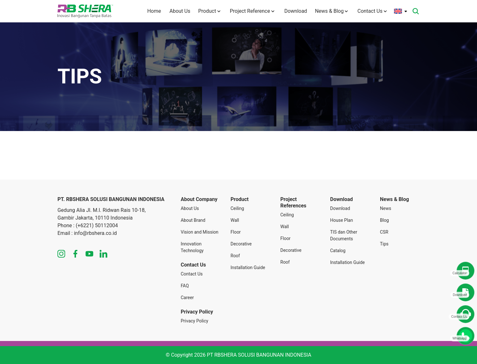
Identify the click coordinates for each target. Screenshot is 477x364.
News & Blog (331, 11)
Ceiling (237, 208)
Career (187, 297)
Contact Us (372, 11)
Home (150, 11)
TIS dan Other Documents (343, 235)
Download (294, 11)
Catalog (337, 250)
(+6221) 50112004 (97, 225)
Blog (384, 220)
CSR (384, 232)
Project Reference (251, 11)
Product (208, 11)
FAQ (185, 285)
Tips (384, 243)
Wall (235, 220)
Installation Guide (248, 267)
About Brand (193, 220)
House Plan (341, 220)
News (385, 208)
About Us (177, 11)
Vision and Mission (199, 232)
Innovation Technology (192, 247)
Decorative (241, 243)
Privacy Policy (194, 320)
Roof (235, 255)
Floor (236, 232)
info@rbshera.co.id (95, 233)
